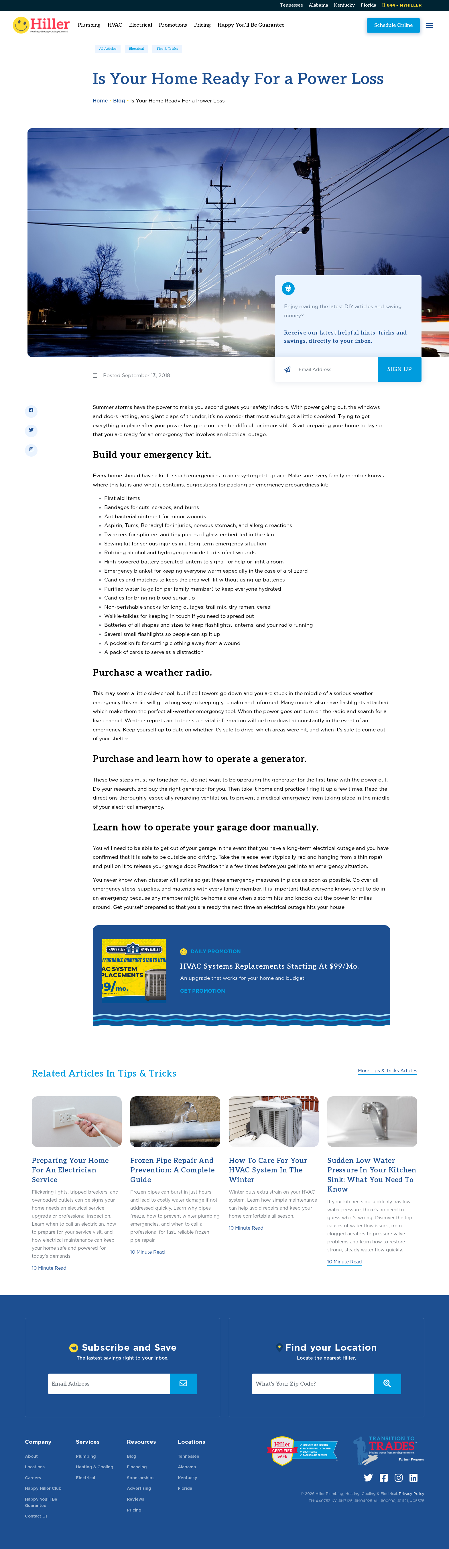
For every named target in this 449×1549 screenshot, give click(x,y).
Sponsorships (140, 1477)
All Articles (108, 49)
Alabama (318, 5)
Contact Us (36, 1516)
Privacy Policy (411, 1493)
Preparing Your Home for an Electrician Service (70, 1170)
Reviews (135, 1499)
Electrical (136, 49)
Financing (137, 1466)
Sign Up (399, 369)
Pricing (217, 25)
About (31, 1456)
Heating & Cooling (94, 1466)
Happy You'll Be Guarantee (266, 25)
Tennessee (291, 5)
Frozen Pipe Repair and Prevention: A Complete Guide (172, 1170)
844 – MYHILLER (402, 5)
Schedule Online (378, 25)
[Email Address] (336, 369)
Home (100, 101)
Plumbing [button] (104, 25)
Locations (35, 1466)
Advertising (139, 1488)
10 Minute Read (49, 1268)
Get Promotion (202, 991)
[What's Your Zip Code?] (313, 1384)
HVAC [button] (130, 25)
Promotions (188, 25)
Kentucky (344, 5)
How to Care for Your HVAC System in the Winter (268, 1170)
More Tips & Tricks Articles (387, 1070)
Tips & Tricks (167, 49)
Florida (368, 5)
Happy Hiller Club (43, 1488)
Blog (119, 101)
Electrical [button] (155, 25)
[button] (414, 25)
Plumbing (86, 1456)
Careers (33, 1477)
